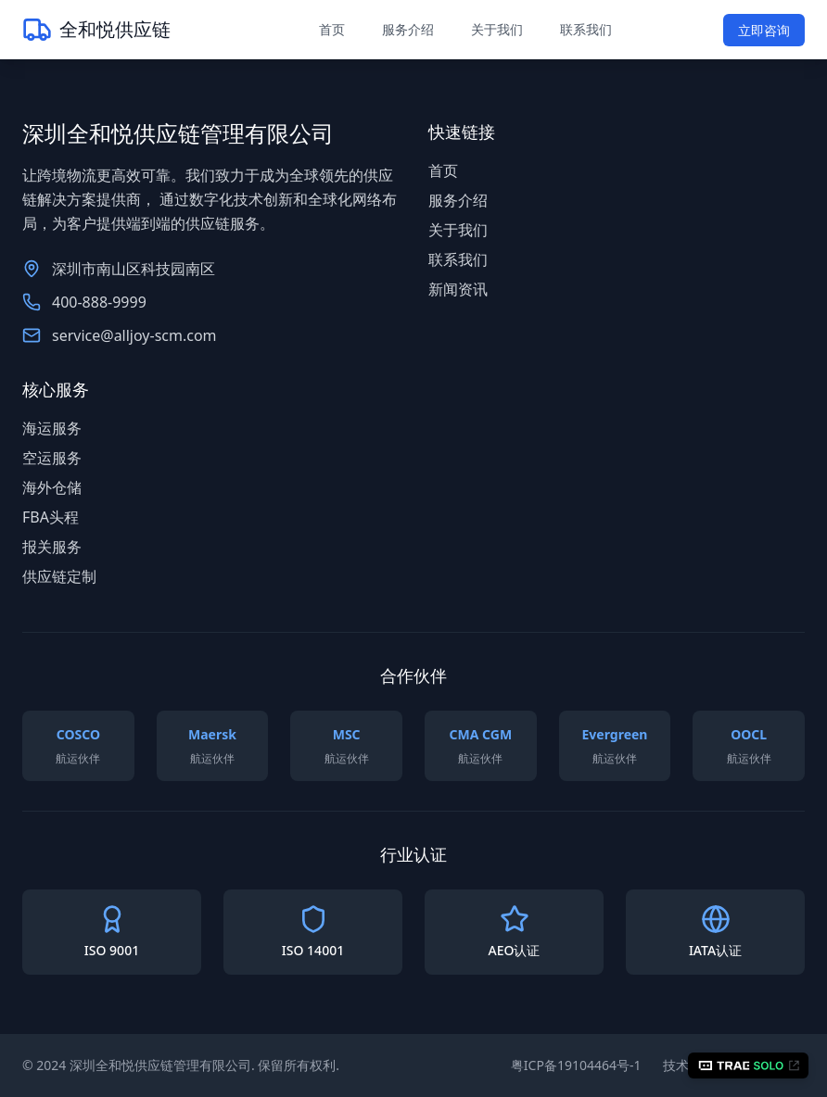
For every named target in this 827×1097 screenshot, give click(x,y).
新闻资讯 (458, 289)
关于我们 (497, 29)
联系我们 (586, 29)
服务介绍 (408, 29)
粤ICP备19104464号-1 (576, 1065)
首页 (332, 29)
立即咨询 (764, 30)
